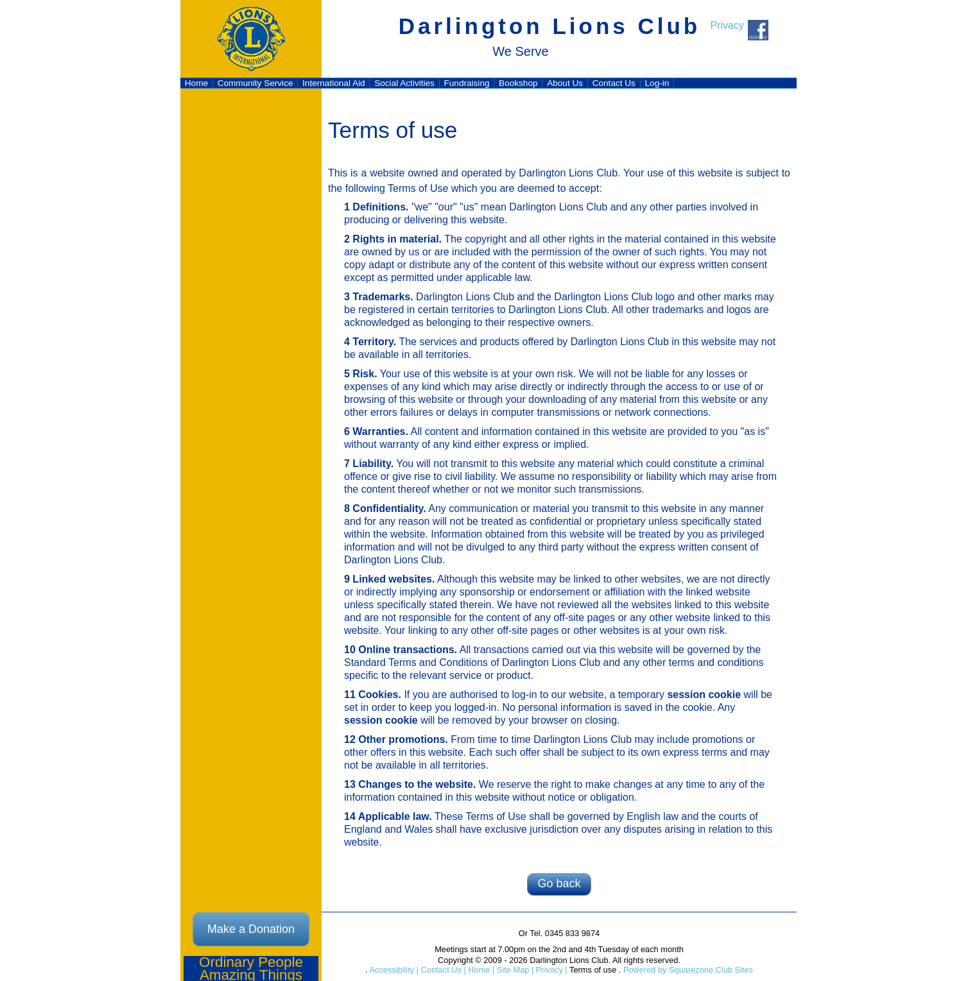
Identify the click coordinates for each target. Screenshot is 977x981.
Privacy (727, 25)
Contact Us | (442, 970)
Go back (558, 883)
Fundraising (466, 83)
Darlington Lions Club (550, 25)
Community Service (255, 83)
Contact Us (613, 83)
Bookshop (518, 83)
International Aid (333, 83)
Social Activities (404, 83)
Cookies (378, 694)
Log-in (657, 83)
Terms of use (592, 970)
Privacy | (550, 970)
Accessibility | (393, 970)
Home (196, 83)
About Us (565, 83)
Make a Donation (251, 929)
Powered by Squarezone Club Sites (688, 970)
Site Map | (513, 970)
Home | (480, 970)
